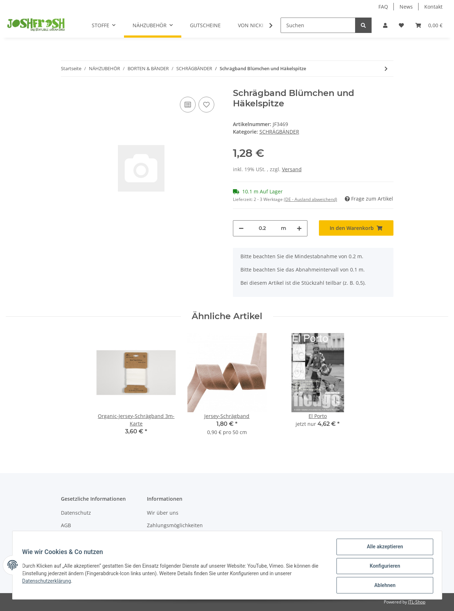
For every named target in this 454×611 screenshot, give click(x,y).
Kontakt (433, 6)
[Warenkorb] (429, 25)
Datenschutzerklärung (48, 582)
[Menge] (262, 228)
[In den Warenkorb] (356, 228)
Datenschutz (76, 512)
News (406, 6)
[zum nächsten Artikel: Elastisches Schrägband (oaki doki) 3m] (386, 68)
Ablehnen (383, 585)
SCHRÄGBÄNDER (279, 131)
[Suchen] (318, 25)
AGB (66, 525)
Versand (292, 169)
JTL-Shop (416, 602)
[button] (385, 25)
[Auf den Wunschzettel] (206, 104)
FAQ (383, 6)
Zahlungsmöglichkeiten (175, 525)
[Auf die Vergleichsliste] (188, 104)
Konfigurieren (383, 567)
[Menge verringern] (241, 228)
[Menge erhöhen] (299, 228)
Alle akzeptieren (383, 548)
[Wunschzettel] (401, 25)
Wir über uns (162, 512)
